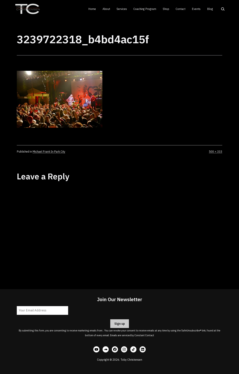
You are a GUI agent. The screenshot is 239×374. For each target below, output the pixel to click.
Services (122, 9)
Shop (166, 9)
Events (196, 9)
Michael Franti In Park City (49, 151)
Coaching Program (144, 9)
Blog (210, 9)
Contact (180, 9)
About (106, 9)
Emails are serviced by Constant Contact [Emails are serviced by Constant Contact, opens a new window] (132, 335)
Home (92, 9)
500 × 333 (215, 151)
